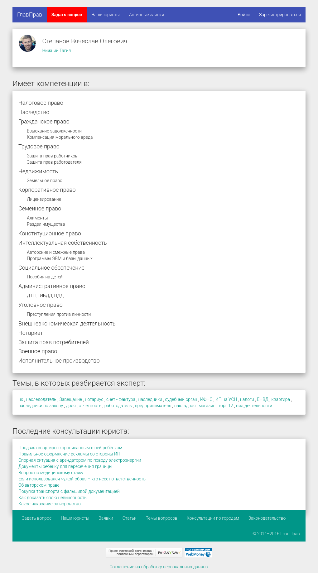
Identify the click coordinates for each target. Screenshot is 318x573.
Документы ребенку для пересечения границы (65, 466)
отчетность (90, 405)
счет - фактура (120, 399)
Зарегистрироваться (280, 14)
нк (20, 399)
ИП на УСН (226, 399)
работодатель (118, 405)
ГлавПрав (29, 14)
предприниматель (153, 405)
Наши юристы (105, 14)
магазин (207, 405)
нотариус (94, 399)
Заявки (106, 518)
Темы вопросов (161, 518)
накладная (185, 405)
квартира (280, 399)
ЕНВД (262, 399)
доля (71, 405)
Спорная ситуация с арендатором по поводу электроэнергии (79, 460)
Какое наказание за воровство (49, 503)
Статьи (130, 518)
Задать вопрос (66, 14)
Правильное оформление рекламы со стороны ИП (69, 453)
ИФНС (206, 399)
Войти (244, 14)
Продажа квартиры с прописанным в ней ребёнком (70, 447)
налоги (247, 399)
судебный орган (181, 399)
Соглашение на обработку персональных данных (158, 566)
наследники (150, 399)
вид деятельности (254, 405)
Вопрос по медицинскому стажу (50, 472)
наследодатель (41, 399)
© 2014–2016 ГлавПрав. (277, 533)
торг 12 (226, 405)
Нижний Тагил (56, 50)
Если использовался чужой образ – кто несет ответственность (82, 478)
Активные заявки (146, 14)
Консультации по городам (213, 518)
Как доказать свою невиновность (52, 497)
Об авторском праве (39, 485)
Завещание (70, 399)
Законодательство (267, 518)
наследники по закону (40, 405)
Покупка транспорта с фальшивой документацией (69, 491)
